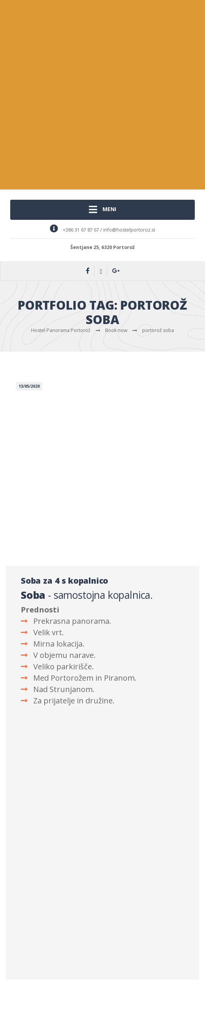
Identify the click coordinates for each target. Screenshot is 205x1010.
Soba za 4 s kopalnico (64, 580)
